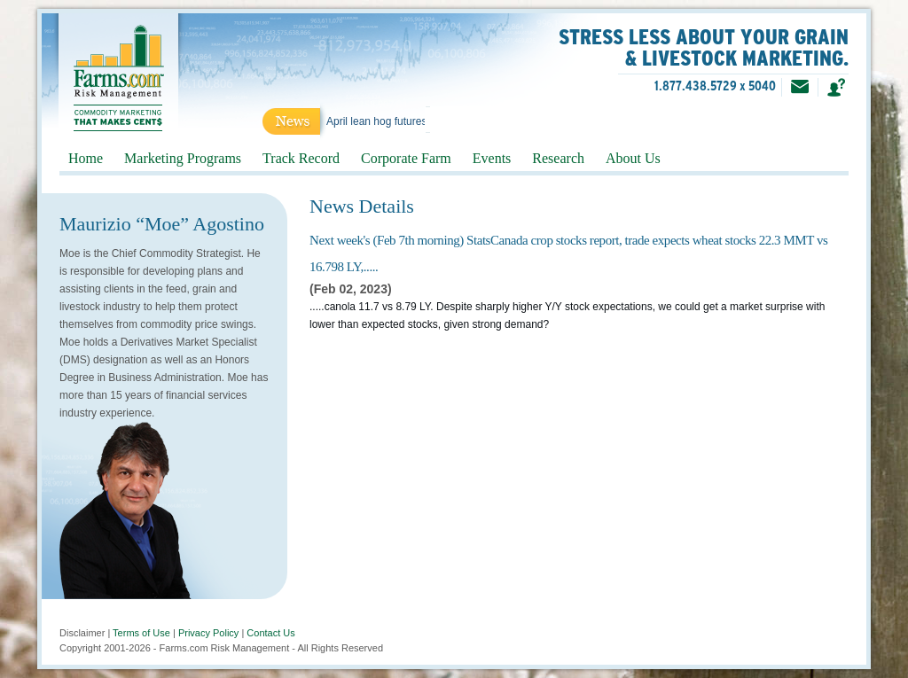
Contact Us (270, 632)
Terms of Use (141, 632)
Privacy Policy (208, 632)
